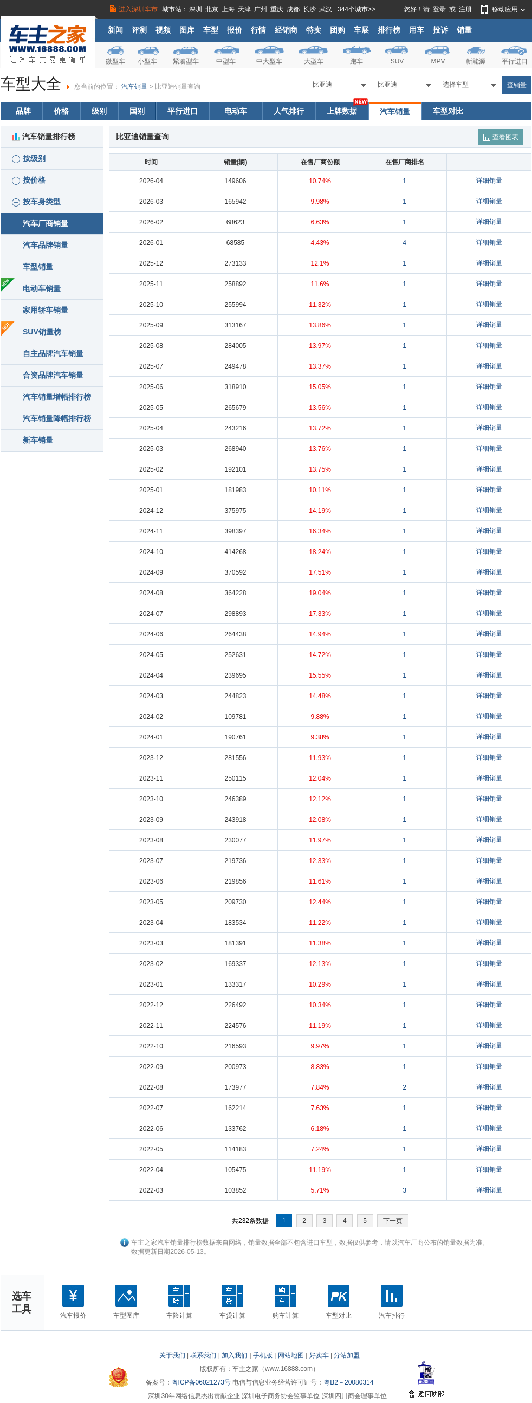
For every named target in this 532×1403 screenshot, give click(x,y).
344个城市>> (356, 9)
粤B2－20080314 (348, 1382)
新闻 (115, 29)
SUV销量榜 (42, 331)
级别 (99, 111)
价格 (61, 111)
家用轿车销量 (45, 310)
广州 (260, 9)
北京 (211, 9)
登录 (439, 9)
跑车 (356, 61)
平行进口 (515, 61)
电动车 (235, 111)
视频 (163, 29)
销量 (464, 29)
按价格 (29, 180)
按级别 (29, 158)
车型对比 (448, 111)
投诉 (440, 29)
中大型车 (269, 61)
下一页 (393, 1221)
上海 (228, 9)
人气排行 (289, 111)
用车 (416, 29)
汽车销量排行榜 (43, 136)
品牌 (23, 111)
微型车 (115, 61)
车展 (361, 29)
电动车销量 (42, 288)
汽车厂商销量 (45, 223)
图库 (186, 29)
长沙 (309, 9)
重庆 (276, 9)
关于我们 (172, 1355)
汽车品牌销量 (45, 245)
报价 (234, 29)
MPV (438, 61)
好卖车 (319, 1355)
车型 (210, 29)
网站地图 (291, 1355)
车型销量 (38, 266)
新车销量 (38, 440)
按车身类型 (36, 202)
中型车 (226, 61)
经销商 (286, 29)
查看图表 (500, 137)
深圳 (195, 9)
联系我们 (203, 1355)
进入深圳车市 (138, 9)
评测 (139, 29)
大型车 (313, 61)
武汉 (325, 9)
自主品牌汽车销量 (53, 353)
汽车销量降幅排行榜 (57, 418)
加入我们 (235, 1355)
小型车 (147, 61)
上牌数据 (342, 111)
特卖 (313, 29)
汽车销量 (134, 87)
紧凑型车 (186, 61)
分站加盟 (347, 1355)
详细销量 (489, 180)
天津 (244, 9)
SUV (397, 61)
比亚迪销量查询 (177, 87)
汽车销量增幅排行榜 (57, 396)
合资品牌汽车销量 (53, 375)
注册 (465, 9)
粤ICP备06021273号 (201, 1382)
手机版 (263, 1355)
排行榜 (389, 29)
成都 (293, 9)
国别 (137, 111)
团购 (337, 29)
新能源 (475, 61)
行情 (258, 29)
